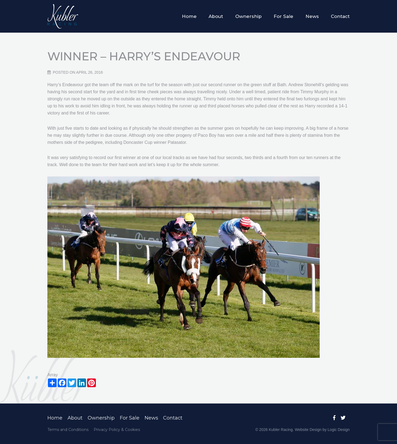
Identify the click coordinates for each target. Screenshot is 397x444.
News (312, 16)
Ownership (248, 16)
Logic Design (339, 429)
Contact (340, 16)
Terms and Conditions (67, 429)
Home (189, 16)
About (216, 16)
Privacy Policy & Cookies (117, 429)
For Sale (283, 16)
